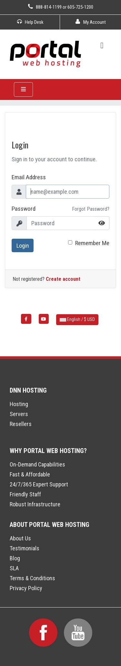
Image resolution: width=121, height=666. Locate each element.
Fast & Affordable (30, 474)
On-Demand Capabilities (37, 464)
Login (22, 245)
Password (23, 208)
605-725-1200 (80, 7)
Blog (15, 558)
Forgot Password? (90, 209)
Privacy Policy (26, 588)
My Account (90, 22)
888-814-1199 (49, 7)
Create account (63, 279)
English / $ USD (77, 319)
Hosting (19, 404)
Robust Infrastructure (35, 504)
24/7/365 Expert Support (39, 484)
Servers (19, 414)
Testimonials (24, 548)
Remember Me (92, 243)
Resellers (21, 424)
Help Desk (30, 22)
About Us (20, 538)
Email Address (29, 177)
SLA (14, 568)
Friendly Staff (25, 494)
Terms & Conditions (32, 578)
